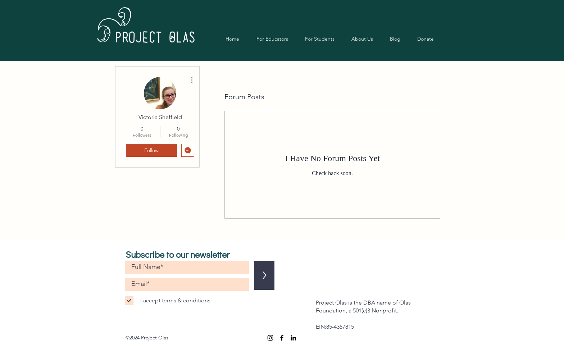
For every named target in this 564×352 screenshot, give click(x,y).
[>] (264, 275)
